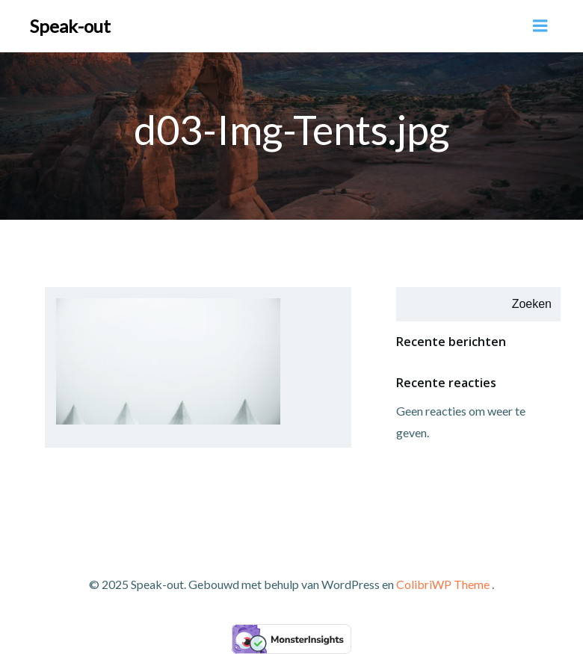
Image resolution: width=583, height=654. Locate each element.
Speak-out (70, 26)
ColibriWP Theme (443, 584)
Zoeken (532, 303)
